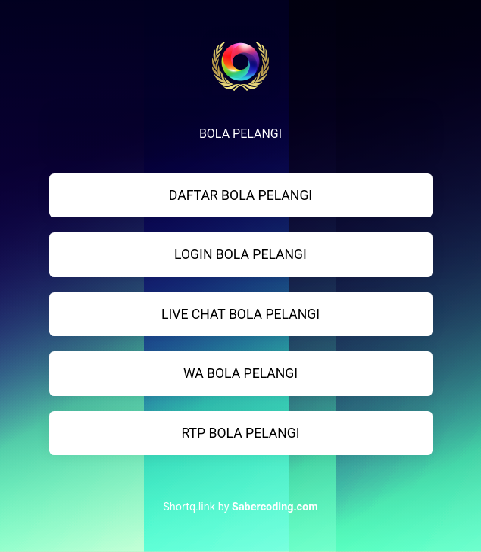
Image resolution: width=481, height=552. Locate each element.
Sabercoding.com (275, 507)
